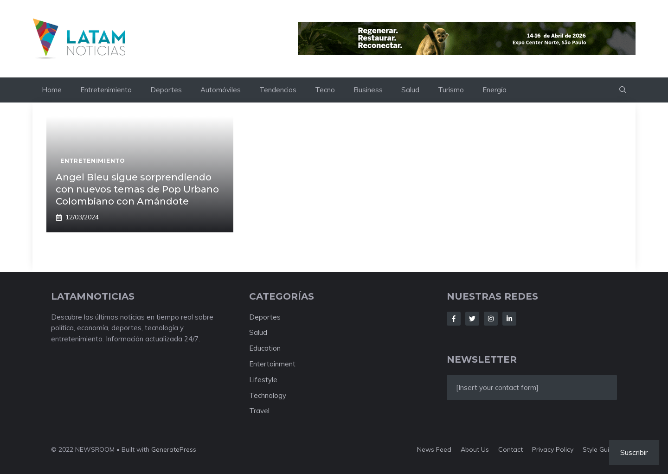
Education (265, 348)
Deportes (166, 89)
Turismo (451, 89)
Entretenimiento (106, 89)
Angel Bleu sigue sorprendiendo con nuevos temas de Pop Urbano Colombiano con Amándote (137, 189)
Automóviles (220, 89)
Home (52, 89)
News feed (434, 449)
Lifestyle (263, 379)
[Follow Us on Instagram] (491, 319)
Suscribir (634, 452)
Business (368, 89)
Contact (510, 449)
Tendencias (277, 89)
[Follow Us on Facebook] (454, 319)
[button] (623, 89)
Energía (494, 89)
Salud (410, 89)
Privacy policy (552, 449)
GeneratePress (173, 449)
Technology (267, 395)
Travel (259, 410)
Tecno (325, 89)
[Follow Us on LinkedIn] (509, 319)
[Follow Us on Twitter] (472, 319)
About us (475, 449)
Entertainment (272, 363)
